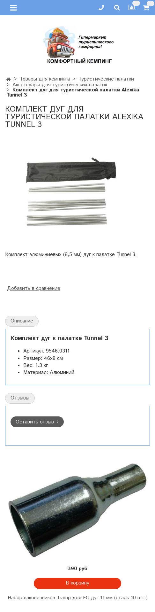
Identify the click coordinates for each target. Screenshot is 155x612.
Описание (22, 321)
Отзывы (20, 398)
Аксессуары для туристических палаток (59, 85)
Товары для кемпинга (45, 79)
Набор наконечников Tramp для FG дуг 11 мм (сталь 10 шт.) (78, 597)
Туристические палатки (106, 79)
